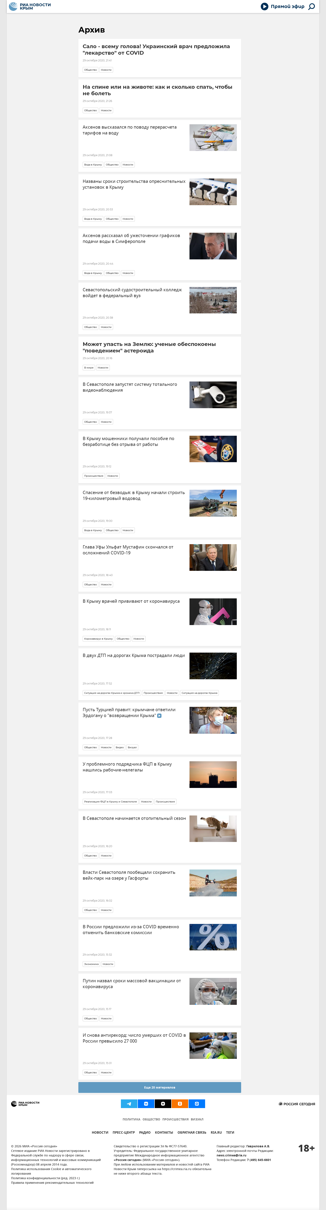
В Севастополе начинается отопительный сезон (134, 818)
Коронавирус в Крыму (98, 638)
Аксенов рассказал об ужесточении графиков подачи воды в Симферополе (131, 238)
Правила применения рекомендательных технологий (52, 1183)
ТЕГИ (230, 1133)
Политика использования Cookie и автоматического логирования (51, 1171)
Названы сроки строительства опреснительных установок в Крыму (134, 184)
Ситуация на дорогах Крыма (199, 692)
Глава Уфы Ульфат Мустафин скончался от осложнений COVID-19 (128, 550)
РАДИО (145, 1133)
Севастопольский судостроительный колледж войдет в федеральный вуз (132, 293)
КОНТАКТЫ (164, 1133)
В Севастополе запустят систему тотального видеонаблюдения (130, 387)
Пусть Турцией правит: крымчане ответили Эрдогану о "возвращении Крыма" (129, 713)
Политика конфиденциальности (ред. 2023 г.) (45, 1178)
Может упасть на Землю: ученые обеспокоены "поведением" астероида (149, 347)
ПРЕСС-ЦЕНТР (124, 1133)
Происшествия (93, 475)
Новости (106, 69)
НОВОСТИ (100, 1133)
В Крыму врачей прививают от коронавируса (131, 601)
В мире (89, 367)
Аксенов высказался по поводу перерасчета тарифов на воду (130, 130)
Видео (120, 747)
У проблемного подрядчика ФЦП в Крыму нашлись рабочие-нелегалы (127, 767)
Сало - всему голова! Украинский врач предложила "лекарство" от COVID (156, 49)
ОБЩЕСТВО (151, 1119)
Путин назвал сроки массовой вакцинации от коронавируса (132, 984)
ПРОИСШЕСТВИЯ (175, 1119)
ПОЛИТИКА (131, 1119)
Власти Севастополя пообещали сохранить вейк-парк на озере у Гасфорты (129, 875)
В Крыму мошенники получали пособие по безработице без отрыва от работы (128, 441)
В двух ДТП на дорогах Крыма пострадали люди (134, 655)
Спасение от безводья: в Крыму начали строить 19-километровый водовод (134, 495)
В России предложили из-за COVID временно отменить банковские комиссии (131, 930)
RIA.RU (216, 1133)
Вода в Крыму (93, 164)
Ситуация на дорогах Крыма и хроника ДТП (112, 692)
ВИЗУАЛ (197, 1119)
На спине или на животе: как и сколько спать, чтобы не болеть (157, 90)
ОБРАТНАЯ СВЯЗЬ (192, 1133)
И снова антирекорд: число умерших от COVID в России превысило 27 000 (134, 1038)
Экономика (91, 964)
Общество (90, 69)
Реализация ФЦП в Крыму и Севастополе (110, 801)
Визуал (132, 747)
